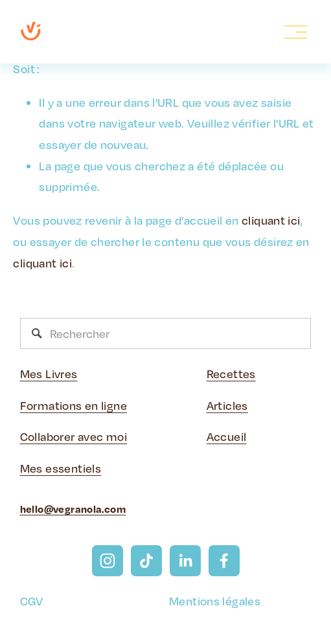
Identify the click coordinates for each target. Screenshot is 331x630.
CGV (31, 601)
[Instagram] (107, 560)
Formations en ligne (73, 405)
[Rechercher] (166, 333)
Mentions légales (214, 601)
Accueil (227, 436)
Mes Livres (49, 373)
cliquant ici (271, 220)
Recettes (231, 373)
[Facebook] (224, 560)
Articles (227, 405)
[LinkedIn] (185, 560)
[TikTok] (146, 560)
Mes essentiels (60, 468)
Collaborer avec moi (73, 436)
